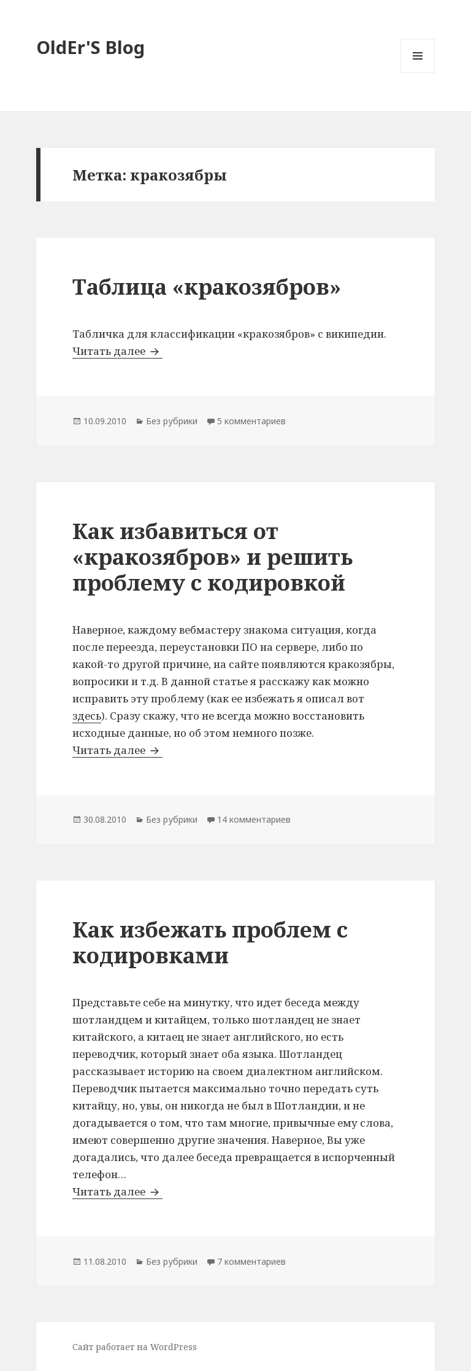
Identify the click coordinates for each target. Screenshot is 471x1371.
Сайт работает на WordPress (134, 1347)
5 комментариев (251, 421)
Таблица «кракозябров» (206, 286)
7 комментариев (251, 1261)
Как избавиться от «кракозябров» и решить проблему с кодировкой (212, 556)
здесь (86, 716)
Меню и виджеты (418, 72)
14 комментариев (254, 819)
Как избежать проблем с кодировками (210, 942)
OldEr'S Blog (90, 47)
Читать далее (117, 351)
